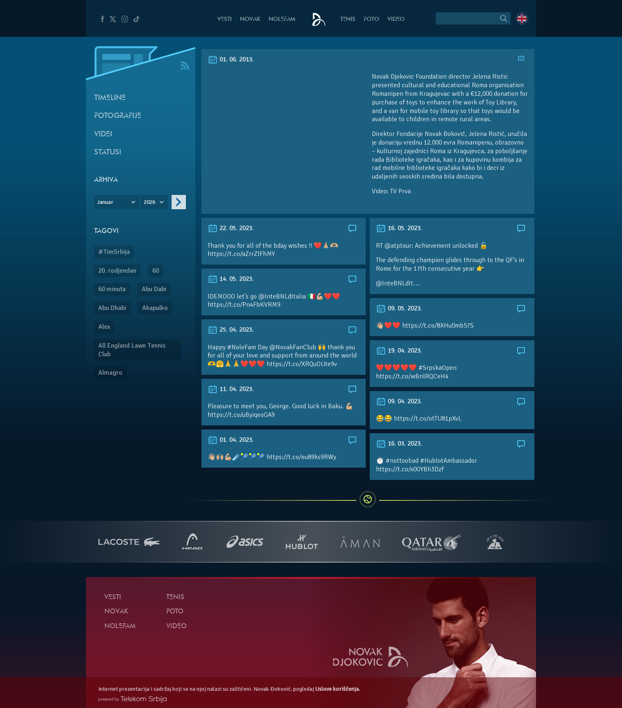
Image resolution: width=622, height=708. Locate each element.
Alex (104, 327)
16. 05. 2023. (399, 228)
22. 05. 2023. (231, 228)
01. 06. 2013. (231, 59)
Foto (371, 19)
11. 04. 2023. (231, 389)
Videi (103, 134)
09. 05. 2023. (399, 308)
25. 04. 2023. (231, 330)
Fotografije (117, 116)
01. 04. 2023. (231, 440)
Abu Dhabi (112, 308)
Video (396, 19)
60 (155, 271)
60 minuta (112, 289)
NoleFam (282, 19)
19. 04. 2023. (399, 350)
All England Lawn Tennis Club (131, 350)
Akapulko (155, 308)
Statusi (107, 152)
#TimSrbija (114, 252)
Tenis (347, 19)
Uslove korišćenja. (337, 688)
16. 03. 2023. (399, 443)
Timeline (110, 98)
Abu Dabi (154, 289)
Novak (250, 19)
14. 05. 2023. (231, 279)
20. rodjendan (117, 271)
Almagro (110, 373)
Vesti (224, 19)
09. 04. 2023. (399, 401)
